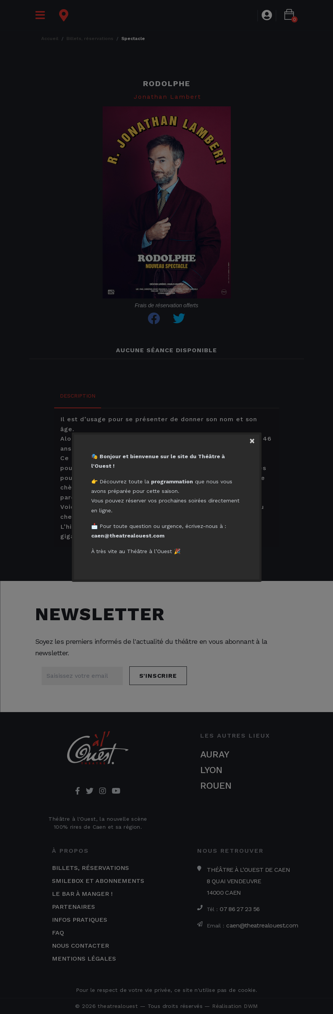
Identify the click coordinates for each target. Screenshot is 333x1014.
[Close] (255, 438)
